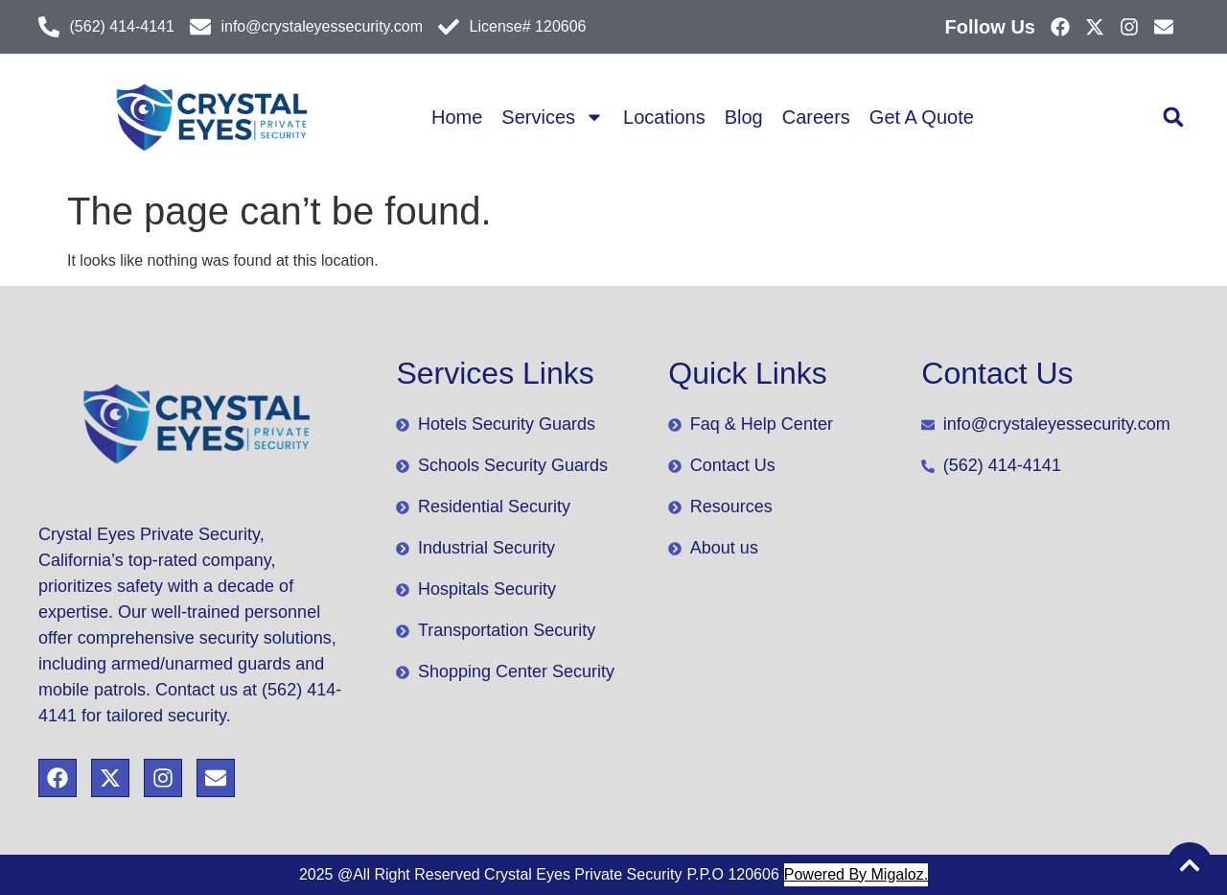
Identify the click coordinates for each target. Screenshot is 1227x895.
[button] (1173, 117)
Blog (744, 117)
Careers (816, 117)
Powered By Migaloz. (856, 874)
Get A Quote (921, 117)
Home (456, 117)
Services (552, 117)
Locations (664, 117)
